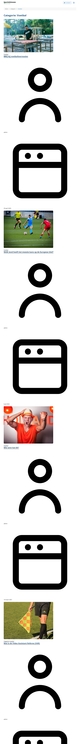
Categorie (12, 9)
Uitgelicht (6, 641)
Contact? (67, 2)
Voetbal (6, 54)
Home (6, 9)
